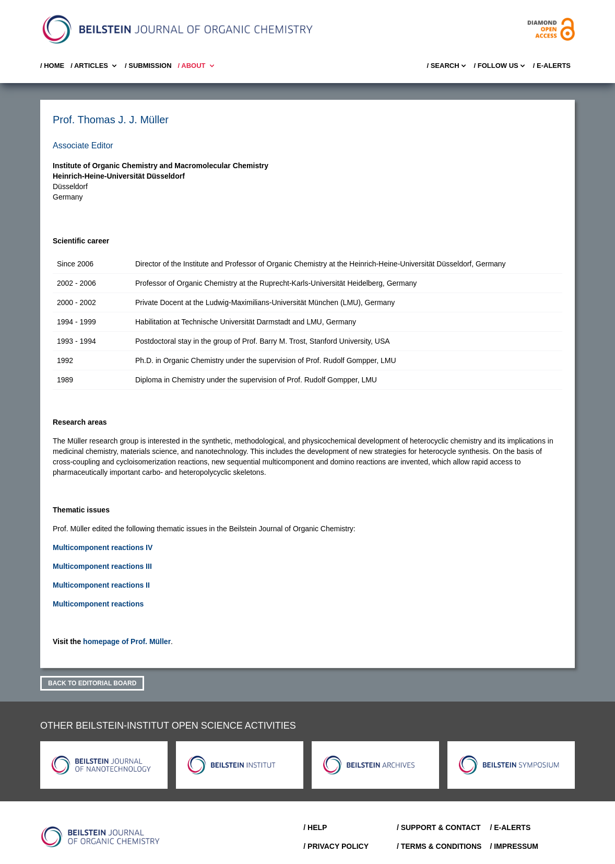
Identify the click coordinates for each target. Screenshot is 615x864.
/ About (197, 66)
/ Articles (94, 66)
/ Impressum (514, 846)
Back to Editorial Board (92, 683)
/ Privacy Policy (336, 846)
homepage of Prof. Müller (127, 641)
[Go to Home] (100, 836)
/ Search (447, 66)
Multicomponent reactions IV (102, 547)
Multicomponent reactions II (101, 585)
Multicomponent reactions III (102, 566)
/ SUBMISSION (148, 65)
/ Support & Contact (439, 827)
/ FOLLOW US (500, 66)
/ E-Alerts (552, 65)
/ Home (52, 65)
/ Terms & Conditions (439, 846)
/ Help (315, 827)
